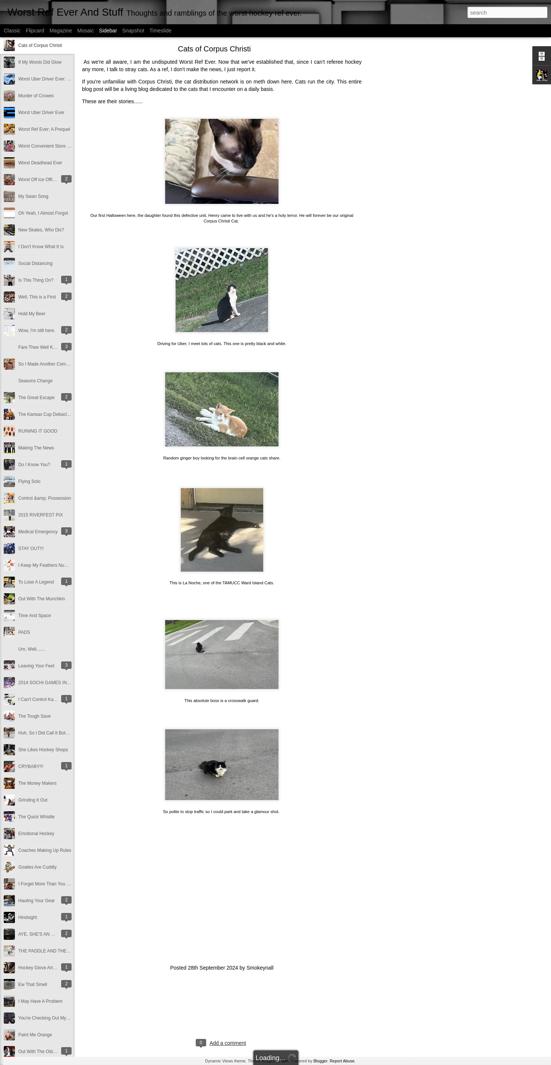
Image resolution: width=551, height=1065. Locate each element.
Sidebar (108, 31)
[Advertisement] (402, 166)
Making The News (36, 448)
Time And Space (34, 615)
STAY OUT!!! (31, 548)
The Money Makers (37, 783)
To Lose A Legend (36, 582)
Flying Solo (29, 481)
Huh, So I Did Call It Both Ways (49, 733)
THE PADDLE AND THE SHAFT (50, 951)
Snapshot (133, 31)
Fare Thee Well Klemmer (43, 347)
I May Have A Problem (40, 1001)
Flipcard (35, 31)
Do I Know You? (34, 464)
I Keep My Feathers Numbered (48, 565)
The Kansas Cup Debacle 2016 (49, 414)
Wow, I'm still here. (36, 330)
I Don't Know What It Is (41, 246)
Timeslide (160, 31)
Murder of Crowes (36, 95)
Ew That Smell (32, 984)
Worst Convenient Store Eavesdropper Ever (61, 146)
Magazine (61, 31)
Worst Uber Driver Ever (41, 112)
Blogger (320, 1061)
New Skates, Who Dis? (41, 230)
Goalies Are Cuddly (37, 867)
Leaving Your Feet (36, 666)
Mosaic (85, 31)
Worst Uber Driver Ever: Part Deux (52, 79)
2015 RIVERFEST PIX (40, 515)
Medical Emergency (37, 531)
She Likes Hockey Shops (43, 749)
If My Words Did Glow (40, 62)
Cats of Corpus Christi (40, 45)
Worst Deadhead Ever (40, 162)
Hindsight (27, 917)
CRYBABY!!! (30, 766)
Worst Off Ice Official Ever (43, 179)
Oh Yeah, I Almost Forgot (43, 213)
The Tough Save (34, 716)
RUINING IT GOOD (37, 431)
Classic (12, 31)
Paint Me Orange (35, 1034)
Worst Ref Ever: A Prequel (44, 129)
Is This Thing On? (35, 280)
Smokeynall (259, 968)
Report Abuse (342, 1061)
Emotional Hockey (36, 833)
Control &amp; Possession (44, 498)
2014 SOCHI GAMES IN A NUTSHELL (56, 682)
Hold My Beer (31, 313)
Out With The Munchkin (41, 598)
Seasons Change (35, 380)
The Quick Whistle (36, 816)
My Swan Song (33, 196)
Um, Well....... (31, 649)
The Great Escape (36, 397)
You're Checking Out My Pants (48, 1018)
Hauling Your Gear (36, 900)
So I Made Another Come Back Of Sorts (57, 364)
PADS (24, 632)
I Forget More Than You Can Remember (58, 884)
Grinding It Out (32, 800)
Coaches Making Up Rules (44, 850)
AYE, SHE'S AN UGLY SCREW (49, 934)
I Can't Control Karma (39, 699)
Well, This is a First (37, 297)
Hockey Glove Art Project (43, 967)
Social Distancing (35, 263)
